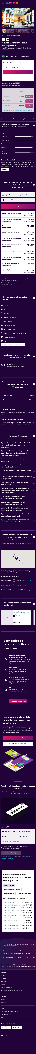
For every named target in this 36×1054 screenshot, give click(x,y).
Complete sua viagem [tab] (24, 893)
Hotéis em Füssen (9, 918)
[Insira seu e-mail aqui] (19, 841)
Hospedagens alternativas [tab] (12, 889)
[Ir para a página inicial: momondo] (12, 3)
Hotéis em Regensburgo (11, 925)
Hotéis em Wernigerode (7, 966)
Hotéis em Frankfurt (9, 907)
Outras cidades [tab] (9, 885)
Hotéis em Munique (9, 905)
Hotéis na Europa (17, 964)
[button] (3, 3)
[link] (18, 701)
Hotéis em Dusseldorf (10, 915)
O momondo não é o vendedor (19, 951)
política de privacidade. (7, 858)
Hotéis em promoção (5, 964)
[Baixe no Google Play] (6, 1027)
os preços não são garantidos (10, 945)
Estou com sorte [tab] (9, 893)
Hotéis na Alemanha (29, 964)
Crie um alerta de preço (16, 691)
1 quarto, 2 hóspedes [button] (11, 67)
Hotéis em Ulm (8, 928)
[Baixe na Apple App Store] (17, 1027)
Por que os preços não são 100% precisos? (19, 957)
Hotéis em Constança (10, 923)
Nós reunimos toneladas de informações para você (19, 954)
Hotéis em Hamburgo (10, 910)
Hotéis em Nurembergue (11, 920)
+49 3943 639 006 (8, 54)
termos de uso (28, 856)
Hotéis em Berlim (9, 902)
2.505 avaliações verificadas (23, 56)
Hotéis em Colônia (9, 912)
